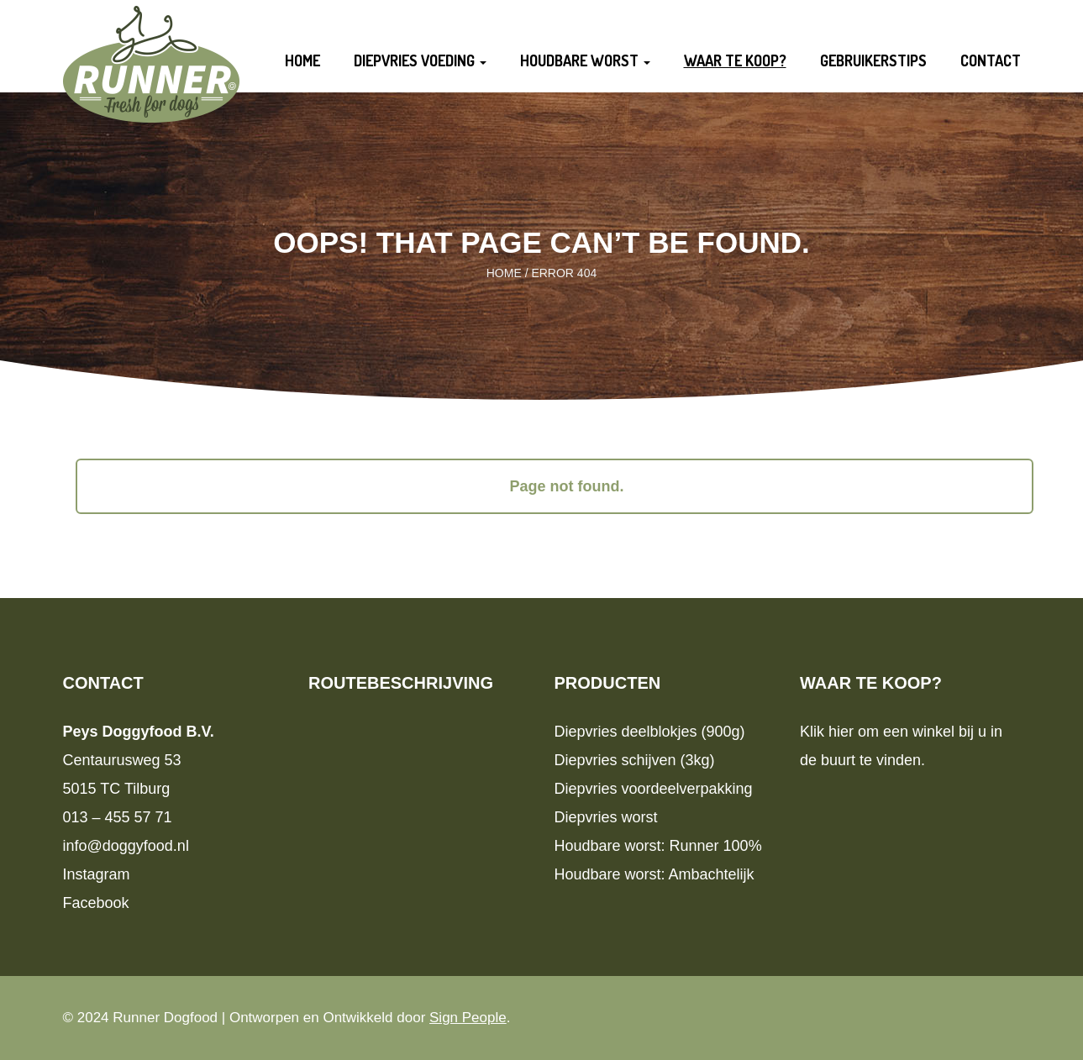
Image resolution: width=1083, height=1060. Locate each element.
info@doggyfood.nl (126, 845)
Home (302, 60)
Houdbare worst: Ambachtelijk (654, 874)
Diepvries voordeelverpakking (654, 788)
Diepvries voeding (420, 60)
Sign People (468, 1018)
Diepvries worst (606, 817)
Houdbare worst (585, 60)
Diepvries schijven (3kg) (635, 760)
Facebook (96, 903)
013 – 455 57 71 (117, 817)
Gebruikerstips (873, 60)
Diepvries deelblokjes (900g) (650, 731)
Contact (990, 60)
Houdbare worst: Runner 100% (658, 845)
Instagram (96, 874)
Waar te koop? (735, 60)
